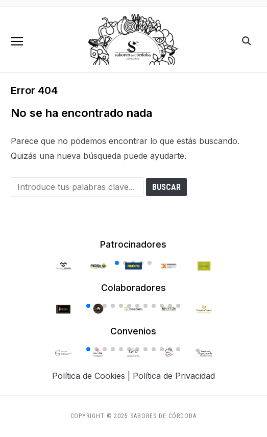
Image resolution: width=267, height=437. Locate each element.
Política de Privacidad (174, 376)
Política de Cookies (88, 376)
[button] (17, 41)
